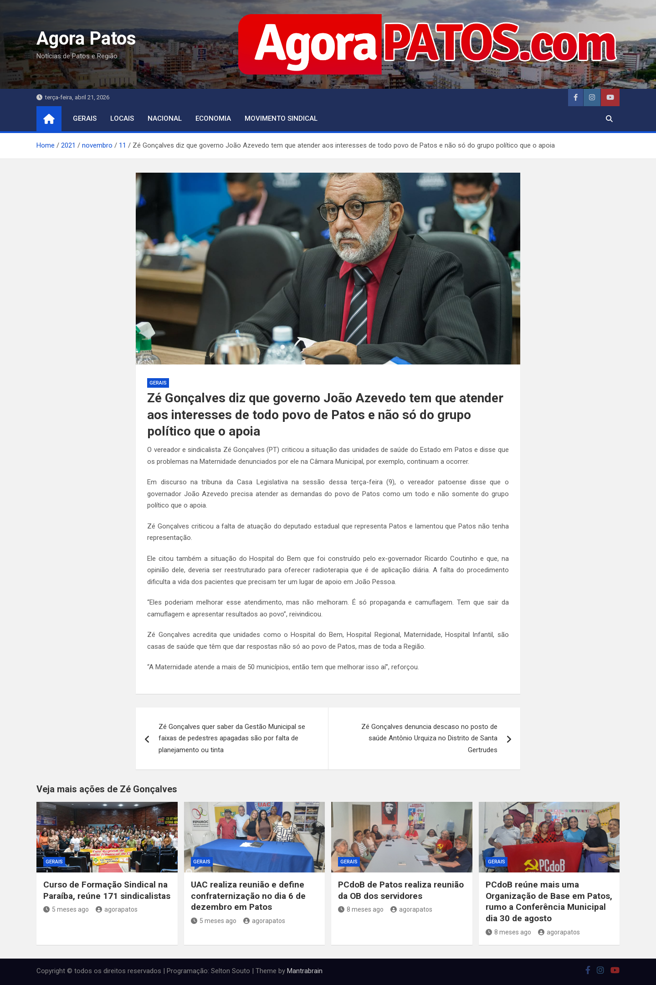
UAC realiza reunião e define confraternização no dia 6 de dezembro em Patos (248, 895)
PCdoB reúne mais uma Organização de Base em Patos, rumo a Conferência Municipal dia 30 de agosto (549, 901)
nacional (165, 118)
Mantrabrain (305, 971)
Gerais (85, 118)
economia (213, 118)
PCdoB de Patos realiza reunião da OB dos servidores (401, 890)
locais (122, 118)
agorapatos (117, 909)
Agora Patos (86, 38)
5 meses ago (66, 909)
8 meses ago (361, 909)
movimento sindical (281, 118)
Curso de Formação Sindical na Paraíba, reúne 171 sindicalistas (106, 890)
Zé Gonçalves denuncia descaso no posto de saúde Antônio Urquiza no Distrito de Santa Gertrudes (429, 738)
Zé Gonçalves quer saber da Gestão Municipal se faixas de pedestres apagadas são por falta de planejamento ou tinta (232, 738)
